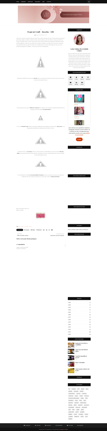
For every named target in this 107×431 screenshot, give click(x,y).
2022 (79, 305)
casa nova (78, 393)
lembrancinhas (83, 402)
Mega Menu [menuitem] (37, 1)
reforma (86, 414)
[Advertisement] (79, 162)
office (73, 409)
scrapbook (26, 226)
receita (22, 226)
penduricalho (71, 411)
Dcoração (29, 151)
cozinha (81, 395)
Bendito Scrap (25, 126)
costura (76, 395)
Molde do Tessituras (34, 107)
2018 (79, 314)
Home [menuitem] (17, 1)
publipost (70, 414)
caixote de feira (72, 393)
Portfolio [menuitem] (30, 1)
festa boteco (71, 400)
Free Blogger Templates (63, 429)
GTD (78, 388)
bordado (81, 391)
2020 (79, 309)
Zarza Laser (59, 126)
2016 (79, 319)
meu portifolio (71, 407)
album (87, 388)
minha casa (78, 407)
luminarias (80, 405)
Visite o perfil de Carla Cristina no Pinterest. (78, 229)
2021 (79, 307)
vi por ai (30, 226)
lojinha (75, 405)
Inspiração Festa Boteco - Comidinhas (81, 344)
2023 (79, 302)
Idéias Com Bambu (80, 362)
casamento (84, 393)
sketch (82, 416)
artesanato (76, 391)
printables (82, 411)
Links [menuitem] (43, 1)
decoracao (86, 395)
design (82, 398)
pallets (82, 409)
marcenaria (86, 405)
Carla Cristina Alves (40, 35)
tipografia (70, 418)
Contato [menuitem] (49, 1)
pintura (77, 411)
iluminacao (71, 402)
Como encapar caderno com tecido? (82, 369)
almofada (70, 391)
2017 (79, 317)
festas (76, 400)
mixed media (84, 407)
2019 (79, 312)
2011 (79, 331)
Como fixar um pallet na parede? (81, 356)
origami (77, 409)
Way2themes (49, 429)
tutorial (35, 78)
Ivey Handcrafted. (46, 109)
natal (70, 409)
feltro (86, 398)
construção (71, 395)
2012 (79, 329)
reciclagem (81, 414)
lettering (70, 405)
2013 (79, 327)
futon (85, 400)
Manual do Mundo (55, 176)
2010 (79, 334)
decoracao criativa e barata (74, 398)
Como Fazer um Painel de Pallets (81, 350)
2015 (79, 322)
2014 (79, 324)
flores (81, 400)
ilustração (76, 402)
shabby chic (76, 416)
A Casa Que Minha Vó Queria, (37, 175)
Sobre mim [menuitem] (23, 1)
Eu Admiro (74, 388)
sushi (86, 416)
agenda (82, 388)
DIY (19, 226)
